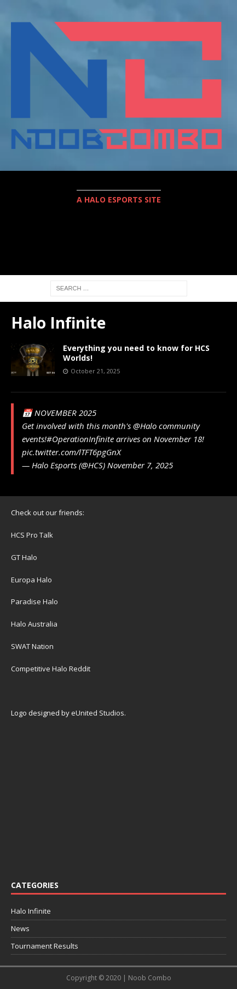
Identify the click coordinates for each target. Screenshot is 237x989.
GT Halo (24, 557)
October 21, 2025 (95, 371)
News (20, 928)
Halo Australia (34, 624)
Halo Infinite (31, 911)
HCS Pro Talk (32, 535)
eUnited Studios (97, 713)
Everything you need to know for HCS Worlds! (136, 353)
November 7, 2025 (140, 465)
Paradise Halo (34, 601)
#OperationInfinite (80, 438)
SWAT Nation (32, 646)
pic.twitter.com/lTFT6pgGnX (71, 451)
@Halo (145, 425)
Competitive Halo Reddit (50, 669)
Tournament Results (44, 946)
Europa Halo (31, 580)
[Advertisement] (124, 246)
